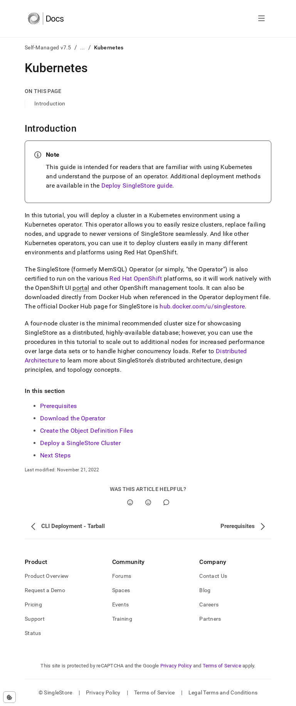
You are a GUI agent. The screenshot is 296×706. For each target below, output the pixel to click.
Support (35, 619)
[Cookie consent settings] (9, 697)
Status (33, 633)
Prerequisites (58, 406)
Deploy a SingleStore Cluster (80, 443)
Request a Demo (45, 590)
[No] (148, 502)
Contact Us (213, 576)
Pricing (33, 604)
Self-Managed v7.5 (48, 47)
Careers (209, 604)
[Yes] (130, 502)
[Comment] (166, 502)
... (82, 47)
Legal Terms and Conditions (222, 692)
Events (120, 604)
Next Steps (55, 455)
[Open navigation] (261, 18)
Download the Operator (73, 418)
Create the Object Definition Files (86, 430)
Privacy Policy (176, 666)
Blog (204, 590)
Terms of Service (222, 666)
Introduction (49, 103)
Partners (210, 619)
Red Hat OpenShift (135, 278)
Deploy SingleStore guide (137, 185)
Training (122, 619)
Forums (121, 576)
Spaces (121, 590)
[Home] (46, 18)
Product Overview (47, 576)
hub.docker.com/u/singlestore (202, 306)
